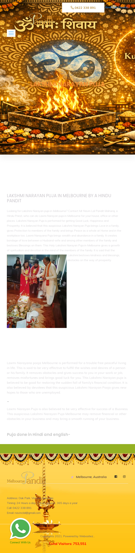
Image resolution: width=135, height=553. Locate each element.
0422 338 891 (83, 8)
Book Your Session (116, 7)
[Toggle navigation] (11, 33)
